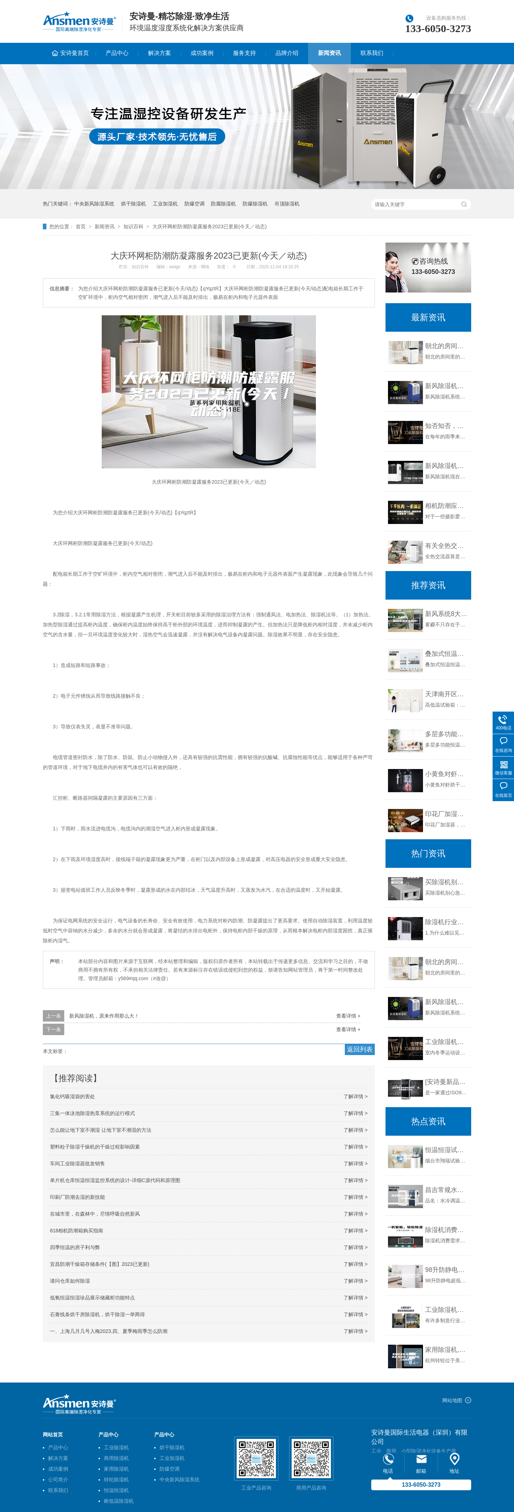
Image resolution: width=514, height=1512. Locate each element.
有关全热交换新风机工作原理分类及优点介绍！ (446, 545)
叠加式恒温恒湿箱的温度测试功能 (446, 653)
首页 (81, 226)
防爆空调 (195, 204)
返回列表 (360, 1049)
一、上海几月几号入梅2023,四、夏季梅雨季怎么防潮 (108, 1331)
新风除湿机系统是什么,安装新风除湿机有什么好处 (446, 386)
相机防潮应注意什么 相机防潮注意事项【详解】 (446, 505)
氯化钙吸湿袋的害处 (72, 1096)
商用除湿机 (116, 1458)
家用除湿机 (116, 1469)
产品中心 (117, 53)
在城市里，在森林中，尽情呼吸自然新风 (95, 1214)
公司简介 (58, 1479)
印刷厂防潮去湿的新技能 (77, 1197)
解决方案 (159, 53)
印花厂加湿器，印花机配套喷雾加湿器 (446, 814)
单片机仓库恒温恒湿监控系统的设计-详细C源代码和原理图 (115, 1180)
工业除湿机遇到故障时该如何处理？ (446, 1309)
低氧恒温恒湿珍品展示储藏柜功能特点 (92, 1297)
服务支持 (244, 53)
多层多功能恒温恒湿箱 (446, 734)
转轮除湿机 (116, 1479)
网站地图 (452, 1400)
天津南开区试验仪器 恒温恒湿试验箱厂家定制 (446, 694)
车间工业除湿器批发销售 (77, 1163)
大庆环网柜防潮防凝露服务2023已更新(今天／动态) (209, 226)
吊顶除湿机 (286, 204)
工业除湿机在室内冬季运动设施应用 (446, 1041)
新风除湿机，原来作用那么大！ (104, 1016)
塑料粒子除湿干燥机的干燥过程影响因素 (95, 1147)
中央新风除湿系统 (94, 204)
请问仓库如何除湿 (70, 1281)
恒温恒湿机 (116, 1490)
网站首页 (53, 1434)
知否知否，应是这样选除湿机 (446, 425)
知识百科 (133, 226)
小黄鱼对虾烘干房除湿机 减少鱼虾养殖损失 (446, 774)
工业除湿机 (116, 1447)
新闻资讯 (329, 53)
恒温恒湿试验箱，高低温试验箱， (446, 1150)
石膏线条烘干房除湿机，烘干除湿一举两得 (97, 1314)
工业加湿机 (165, 204)
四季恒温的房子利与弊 (75, 1247)
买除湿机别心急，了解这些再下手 (446, 882)
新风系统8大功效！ (446, 613)
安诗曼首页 (74, 53)
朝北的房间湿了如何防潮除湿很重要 (446, 346)
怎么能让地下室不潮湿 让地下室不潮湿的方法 (100, 1130)
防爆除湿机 (255, 204)
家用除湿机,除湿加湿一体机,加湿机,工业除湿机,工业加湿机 (446, 1349)
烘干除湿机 (133, 204)
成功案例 (202, 53)
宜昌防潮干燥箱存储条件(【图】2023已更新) (99, 1264)
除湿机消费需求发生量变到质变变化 (446, 1229)
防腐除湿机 (223, 204)
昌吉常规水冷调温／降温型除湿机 (446, 1189)
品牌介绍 (287, 53)
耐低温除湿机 (119, 1501)
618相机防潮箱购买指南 (76, 1230)
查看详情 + (348, 1016)
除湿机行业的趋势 (446, 922)
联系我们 (372, 53)
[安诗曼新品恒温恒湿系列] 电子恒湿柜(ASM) (446, 1081)
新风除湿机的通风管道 (446, 465)
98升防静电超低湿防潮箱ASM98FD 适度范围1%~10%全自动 (446, 1269)
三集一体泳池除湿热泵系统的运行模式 (92, 1113)
